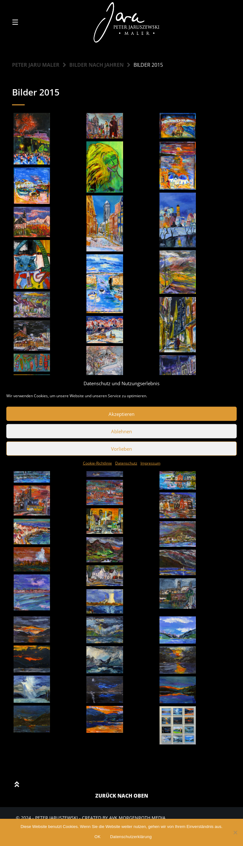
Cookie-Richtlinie (97, 463)
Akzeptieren (121, 414)
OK (98, 836)
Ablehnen (121, 431)
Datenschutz (126, 463)
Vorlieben (121, 448)
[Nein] (235, 832)
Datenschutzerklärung (131, 836)
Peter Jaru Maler (35, 64)
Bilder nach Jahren (96, 64)
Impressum (150, 463)
